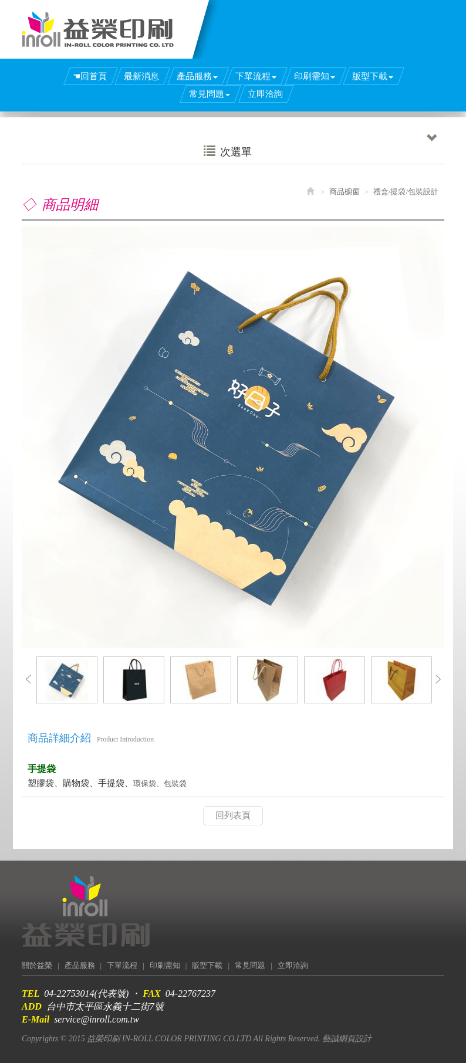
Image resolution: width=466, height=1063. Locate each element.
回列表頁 (233, 815)
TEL (30, 993)
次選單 (320, 149)
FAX (152, 993)
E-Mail (35, 1019)
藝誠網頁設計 (347, 1038)
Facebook (423, 10)
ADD (32, 1006)
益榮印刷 (98, 29)
